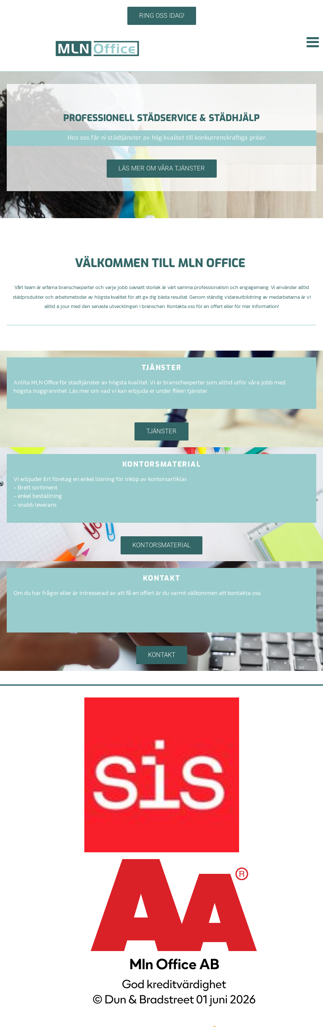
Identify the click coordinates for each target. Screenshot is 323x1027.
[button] (161, 16)
